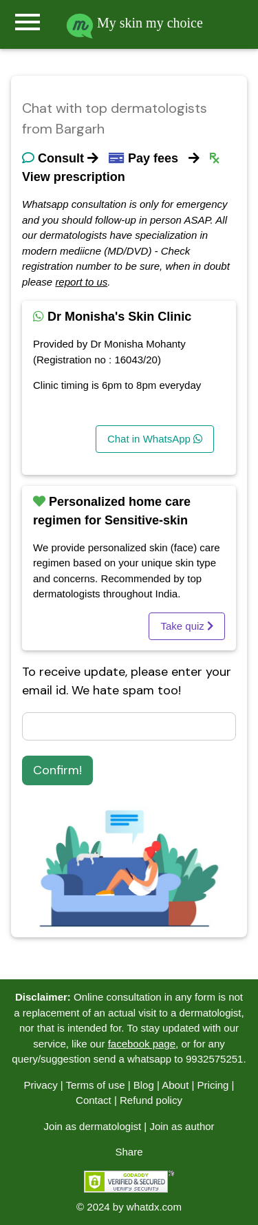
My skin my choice (134, 22)
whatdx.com (154, 1207)
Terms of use (95, 1085)
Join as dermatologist (92, 1126)
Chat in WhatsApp (154, 439)
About (175, 1085)
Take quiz (186, 626)
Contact (93, 1100)
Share (128, 1152)
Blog (143, 1085)
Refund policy (151, 1100)
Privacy (40, 1085)
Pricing (213, 1085)
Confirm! (57, 770)
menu (27, 22)
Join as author (181, 1126)
